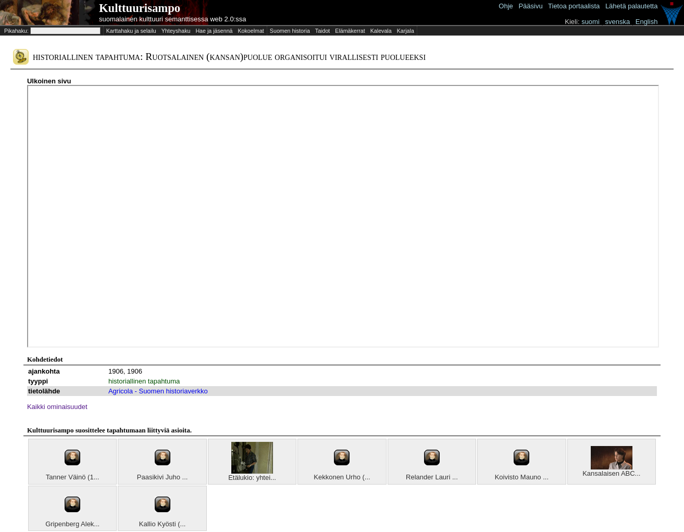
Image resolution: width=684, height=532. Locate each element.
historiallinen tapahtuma (144, 381)
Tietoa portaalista (574, 6)
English (647, 22)
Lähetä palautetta (631, 6)
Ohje (506, 6)
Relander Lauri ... (432, 477)
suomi (590, 22)
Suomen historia (290, 31)
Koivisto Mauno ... (522, 477)
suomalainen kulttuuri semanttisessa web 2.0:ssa (172, 19)
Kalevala (381, 31)
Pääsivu (530, 6)
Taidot (322, 31)
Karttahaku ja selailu (131, 31)
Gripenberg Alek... (72, 524)
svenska (617, 22)
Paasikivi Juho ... (162, 477)
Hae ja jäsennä (213, 31)
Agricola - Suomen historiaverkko (158, 391)
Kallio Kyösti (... (162, 524)
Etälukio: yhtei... (252, 477)
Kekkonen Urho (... (342, 477)
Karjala (405, 31)
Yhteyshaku (176, 31)
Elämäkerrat (350, 31)
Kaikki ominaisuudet (57, 407)
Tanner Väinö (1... (73, 477)
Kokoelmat (251, 31)
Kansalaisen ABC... (611, 473)
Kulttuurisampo (139, 8)
